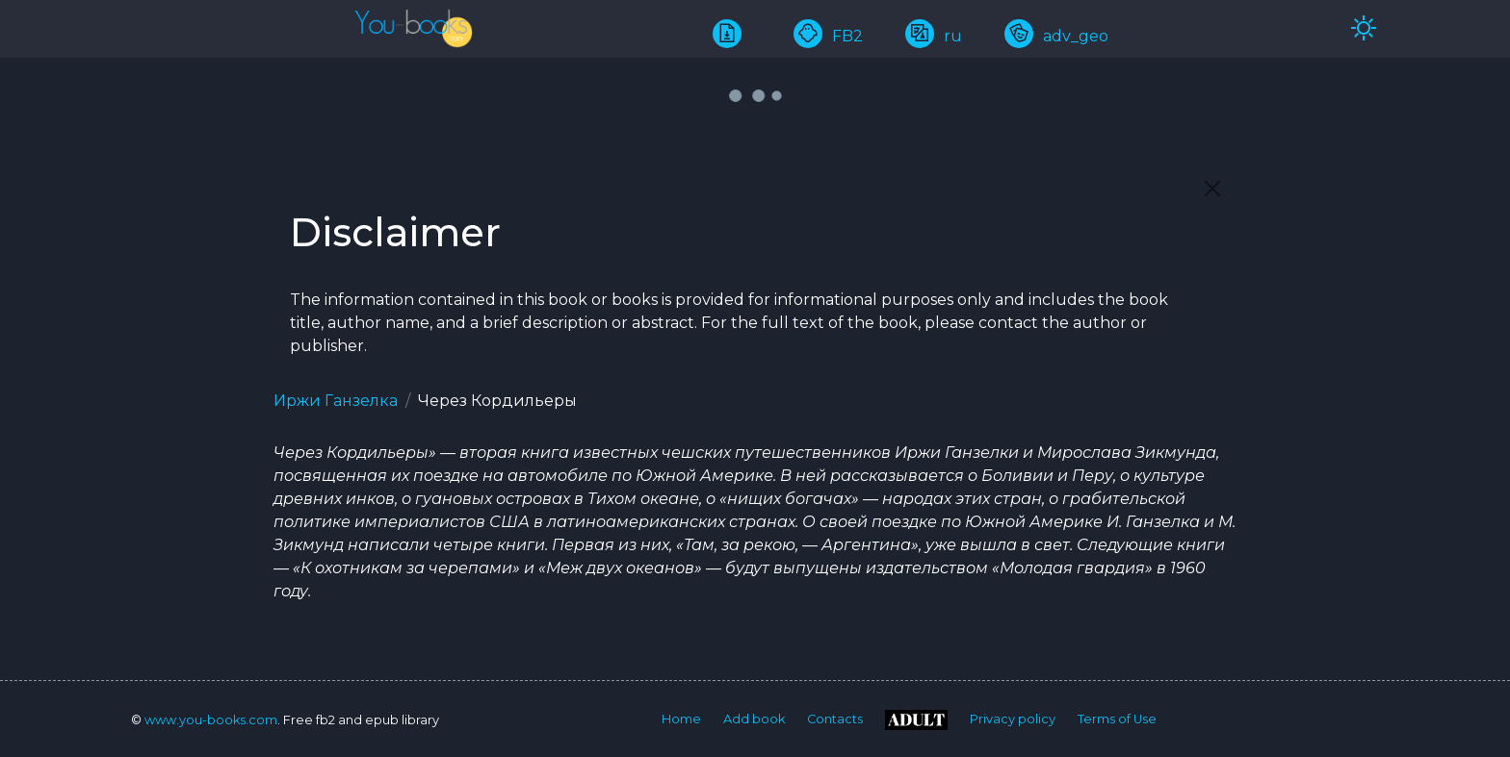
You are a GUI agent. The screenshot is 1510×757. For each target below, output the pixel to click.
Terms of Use (1117, 719)
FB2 (828, 36)
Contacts (835, 719)
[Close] (1212, 188)
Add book (754, 719)
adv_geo (1056, 36)
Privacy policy (1012, 719)
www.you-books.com (210, 720)
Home (681, 719)
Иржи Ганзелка (335, 400)
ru (933, 36)
